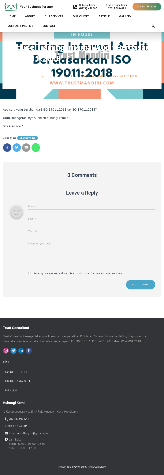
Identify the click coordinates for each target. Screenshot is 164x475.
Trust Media (64, 466)
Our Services (53, 16)
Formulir (11, 390)
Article (104, 16)
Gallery (125, 16)
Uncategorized (53, 75)
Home (12, 16)
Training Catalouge (18, 381)
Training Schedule (17, 372)
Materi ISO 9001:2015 (27, 75)
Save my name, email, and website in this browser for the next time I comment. (78, 273)
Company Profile (20, 26)
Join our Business (146, 6)
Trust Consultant (97, 466)
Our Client (81, 16)
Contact (49, 26)
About (30, 16)
